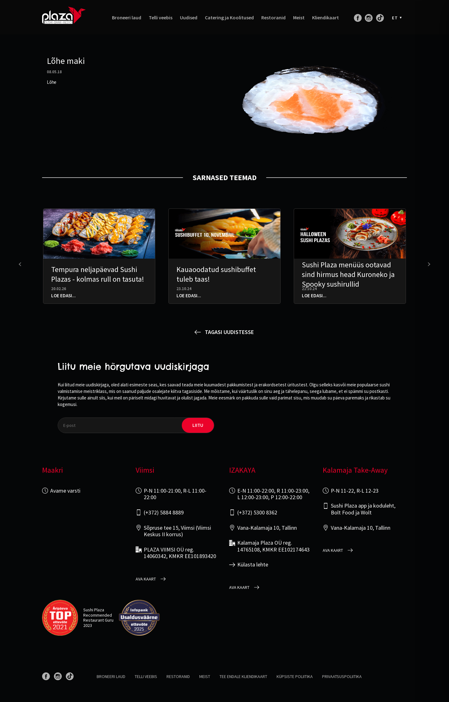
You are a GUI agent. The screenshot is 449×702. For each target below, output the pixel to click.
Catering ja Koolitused (229, 18)
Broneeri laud (126, 18)
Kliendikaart (325, 18)
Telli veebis (160, 18)
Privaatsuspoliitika (342, 676)
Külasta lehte (252, 564)
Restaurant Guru (98, 620)
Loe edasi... (63, 295)
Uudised (188, 18)
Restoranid (273, 18)
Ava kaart (146, 579)
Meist (299, 18)
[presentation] (20, 264)
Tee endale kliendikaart (243, 676)
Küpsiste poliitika (295, 676)
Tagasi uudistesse (229, 332)
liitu (197, 425)
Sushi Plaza (93, 610)
